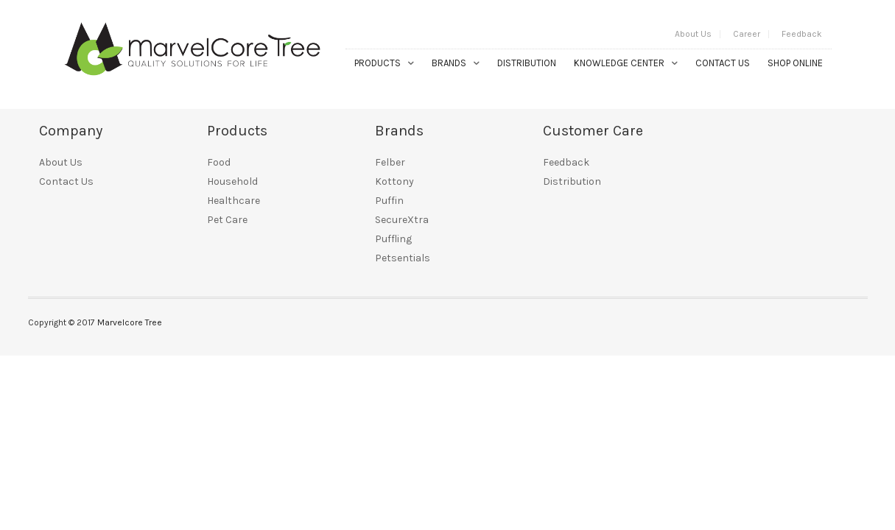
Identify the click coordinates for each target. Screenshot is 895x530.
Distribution (526, 62)
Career (746, 34)
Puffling (393, 239)
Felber (390, 162)
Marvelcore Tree (129, 322)
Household (232, 181)
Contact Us (722, 62)
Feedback (802, 34)
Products (377, 62)
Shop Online (795, 62)
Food (219, 162)
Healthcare (233, 200)
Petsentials (402, 258)
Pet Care (227, 219)
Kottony (394, 181)
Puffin (389, 200)
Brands (449, 62)
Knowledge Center (619, 62)
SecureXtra (402, 219)
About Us (693, 34)
